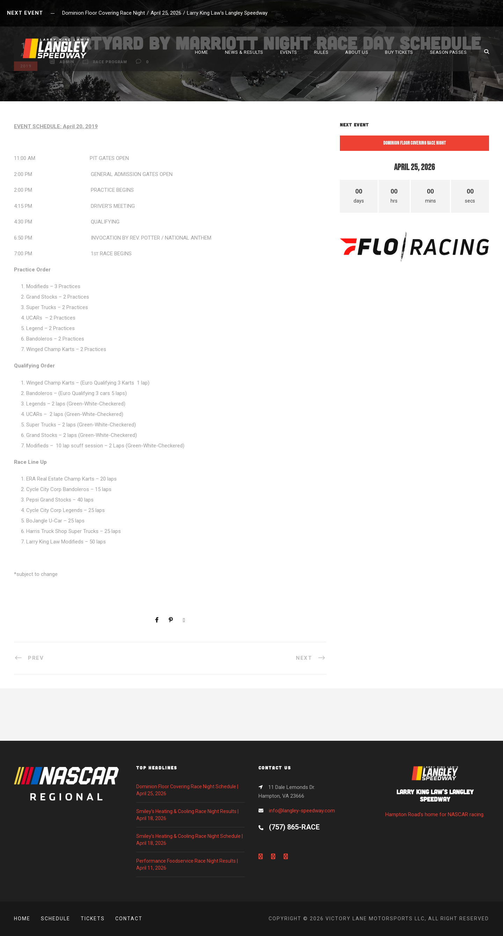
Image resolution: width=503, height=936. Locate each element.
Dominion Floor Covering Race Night (414, 143)
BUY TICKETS (399, 52)
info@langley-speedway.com (302, 810)
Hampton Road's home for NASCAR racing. (435, 794)
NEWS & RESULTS (244, 52)
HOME (201, 52)
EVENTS (288, 52)
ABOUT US (356, 52)
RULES (321, 52)
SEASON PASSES (448, 52)
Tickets (93, 918)
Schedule (55, 918)
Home (22, 918)
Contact (129, 918)
